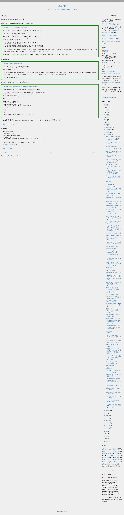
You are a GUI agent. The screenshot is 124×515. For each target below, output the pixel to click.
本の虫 (62, 5)
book (103, 459)
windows (114, 459)
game (104, 461)
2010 (105, 433)
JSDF (106, 465)
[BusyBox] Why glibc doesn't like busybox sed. (15, 27)
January (108, 428)
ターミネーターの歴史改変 (113, 235)
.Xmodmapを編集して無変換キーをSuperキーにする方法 (114, 305)
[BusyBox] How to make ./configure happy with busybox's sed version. (21, 86)
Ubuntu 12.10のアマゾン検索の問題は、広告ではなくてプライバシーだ (114, 172)
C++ (104, 449)
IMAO (112, 455)
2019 (105, 107)
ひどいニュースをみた (112, 184)
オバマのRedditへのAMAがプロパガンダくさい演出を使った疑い (113, 406)
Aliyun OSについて (111, 214)
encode (112, 465)
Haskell (117, 466)
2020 (105, 105)
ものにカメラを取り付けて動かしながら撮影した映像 (113, 218)
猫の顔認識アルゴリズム (113, 146)
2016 (105, 115)
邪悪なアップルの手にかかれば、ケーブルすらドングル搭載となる (113, 161)
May (107, 418)
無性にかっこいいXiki (112, 246)
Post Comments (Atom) (14, 156)
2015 (105, 117)
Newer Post (5, 152)
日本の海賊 (109, 181)
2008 (105, 438)
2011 (105, 431)
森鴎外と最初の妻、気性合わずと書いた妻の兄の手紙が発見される (113, 263)
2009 (105, 436)
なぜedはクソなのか (111, 292)
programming (15, 124)
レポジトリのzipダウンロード (110, 38)
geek (112, 466)
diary (114, 449)
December (108, 127)
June (107, 415)
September (109, 134)
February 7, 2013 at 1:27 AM (10, 144)
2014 (105, 120)
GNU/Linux (106, 457)
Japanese (104, 463)
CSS (118, 465)
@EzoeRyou (74, 9)
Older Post (95, 152)
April (107, 420)
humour (119, 453)
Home (50, 152)
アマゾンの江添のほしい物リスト (112, 24)
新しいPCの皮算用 (111, 301)
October (108, 132)
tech (120, 463)
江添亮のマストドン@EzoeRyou (111, 73)
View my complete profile (109, 97)
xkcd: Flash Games (110, 270)
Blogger (65, 511)
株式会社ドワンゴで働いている (111, 62)
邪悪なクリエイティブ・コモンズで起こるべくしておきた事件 (113, 310)
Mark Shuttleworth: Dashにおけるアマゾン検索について (113, 166)
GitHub (58, 9)
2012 (105, 125)
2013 (105, 122)
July (107, 413)
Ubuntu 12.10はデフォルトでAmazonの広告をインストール (114, 177)
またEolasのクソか (111, 248)
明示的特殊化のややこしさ (113, 272)
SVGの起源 (109, 267)
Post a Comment (7, 148)
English (115, 461)
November (109, 129)
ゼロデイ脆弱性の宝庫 (112, 294)
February (108, 425)
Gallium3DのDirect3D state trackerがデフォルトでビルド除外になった (113, 327)
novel (108, 466)
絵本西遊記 (109, 368)
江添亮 (106, 51)
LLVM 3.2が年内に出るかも (113, 233)
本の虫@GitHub (65, 9)
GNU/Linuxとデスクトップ (113, 385)
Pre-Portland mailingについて (113, 149)
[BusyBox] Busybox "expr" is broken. (12, 63)
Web (114, 451)
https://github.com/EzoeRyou (109, 71)
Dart (103, 466)
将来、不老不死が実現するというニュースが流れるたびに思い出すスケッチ (113, 138)
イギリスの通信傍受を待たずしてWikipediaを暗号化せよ (113, 337)
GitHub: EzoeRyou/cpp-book (109, 35)
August (108, 410)
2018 (105, 110)
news (103, 451)
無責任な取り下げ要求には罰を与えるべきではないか (113, 284)
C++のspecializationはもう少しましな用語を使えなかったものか (113, 357)
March (108, 423)
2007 (105, 441)
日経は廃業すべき (111, 365)
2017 (105, 112)
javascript (113, 463)
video (116, 457)
